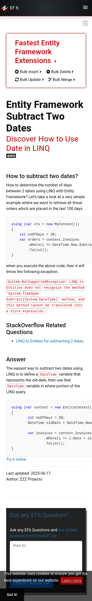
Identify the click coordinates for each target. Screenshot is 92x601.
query (11, 155)
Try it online (16, 459)
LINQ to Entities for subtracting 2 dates (50, 341)
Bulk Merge (62, 79)
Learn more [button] (72, 580)
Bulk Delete (60, 71)
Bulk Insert (28, 71)
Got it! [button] (12, 595)
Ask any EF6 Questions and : (43, 533)
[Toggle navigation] (85, 8)
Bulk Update (29, 79)
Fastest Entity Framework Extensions (37, 52)
